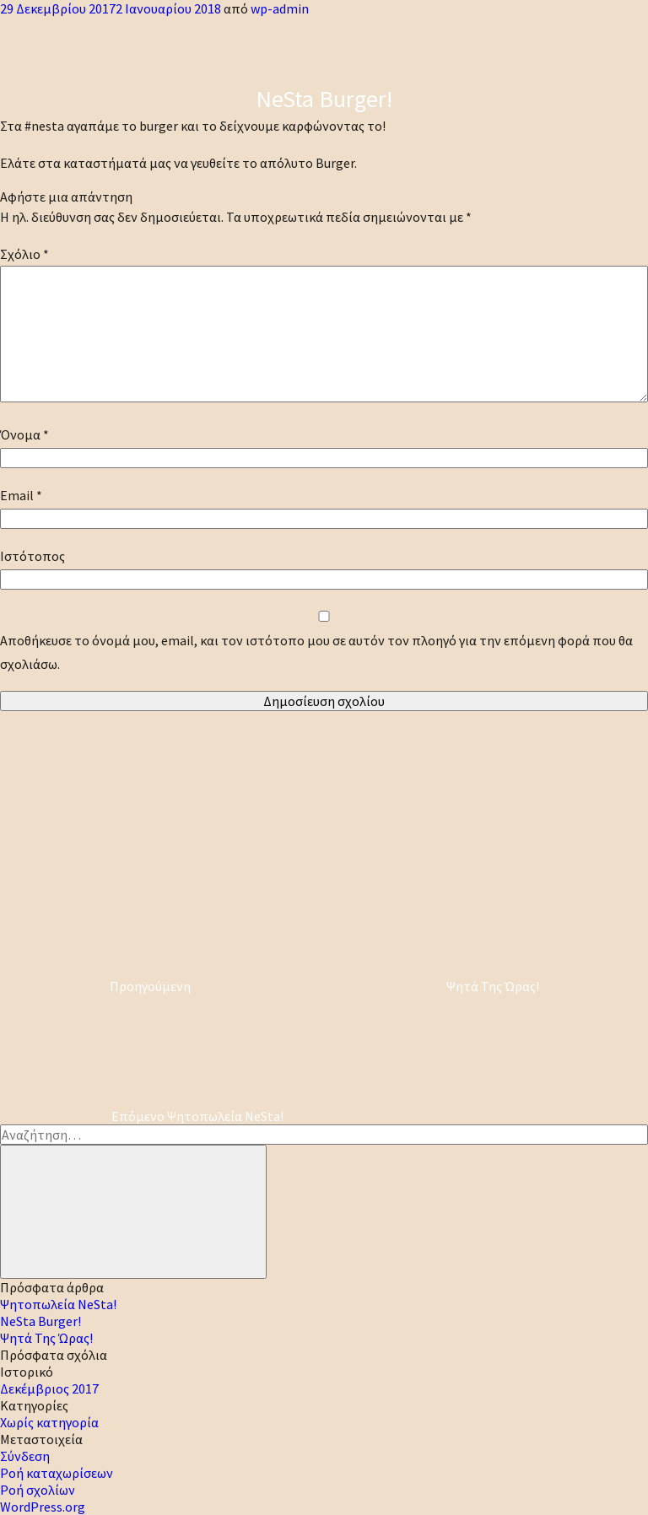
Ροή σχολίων (37, 1489)
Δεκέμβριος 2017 (49, 1388)
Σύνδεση (25, 1456)
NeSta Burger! (40, 1321)
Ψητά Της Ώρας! (46, 1337)
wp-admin (280, 8)
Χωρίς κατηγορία (49, 1422)
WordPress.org (42, 1506)
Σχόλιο (24, 253)
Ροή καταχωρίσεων (56, 1472)
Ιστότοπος (32, 555)
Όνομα (24, 434)
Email (21, 495)
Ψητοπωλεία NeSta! (58, 1304)
